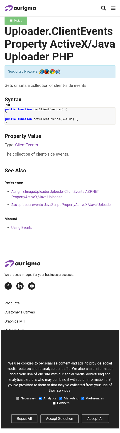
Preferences (92, 398)
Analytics (47, 398)
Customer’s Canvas (20, 312)
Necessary (26, 398)
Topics (16, 20)
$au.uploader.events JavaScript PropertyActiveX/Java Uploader (61, 205)
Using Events (21, 227)
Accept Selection (59, 418)
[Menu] (113, 8)
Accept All (95, 418)
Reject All (24, 418)
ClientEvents (26, 144)
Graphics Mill (15, 321)
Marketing (68, 398)
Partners (61, 403)
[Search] (103, 8)
